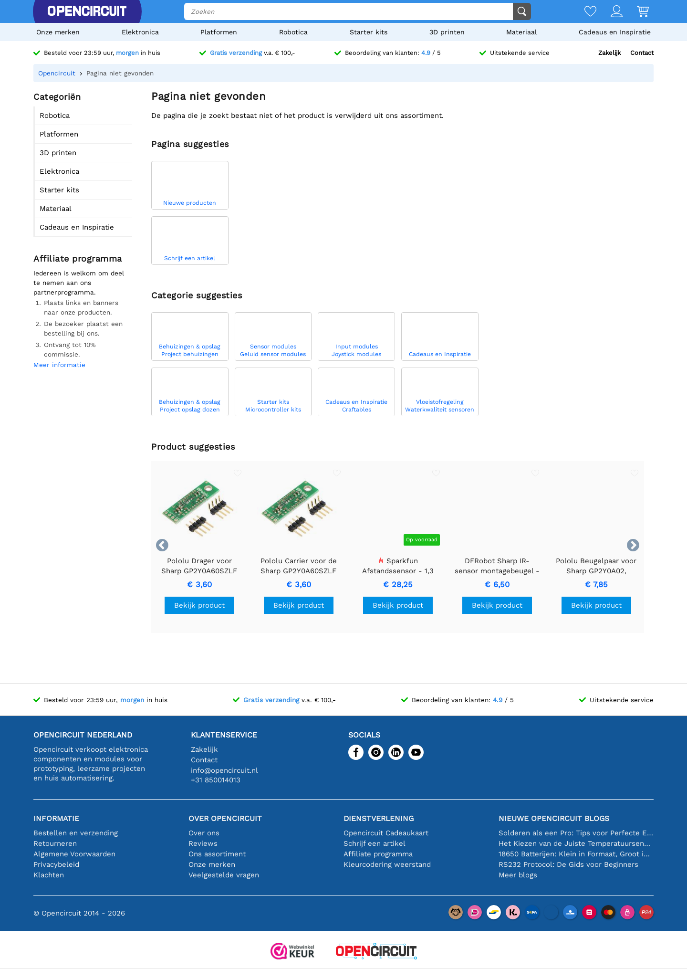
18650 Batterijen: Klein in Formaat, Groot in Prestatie (576, 854)
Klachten (48, 875)
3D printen (447, 32)
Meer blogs (518, 875)
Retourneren (55, 843)
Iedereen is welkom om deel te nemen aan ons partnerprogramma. (78, 282)
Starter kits (368, 32)
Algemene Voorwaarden (74, 854)
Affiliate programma (378, 854)
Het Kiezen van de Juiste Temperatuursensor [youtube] (576, 843)
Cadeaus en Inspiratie (615, 32)
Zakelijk (609, 52)
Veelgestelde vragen (223, 875)
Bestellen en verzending (75, 833)
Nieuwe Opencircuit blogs (554, 818)
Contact (642, 52)
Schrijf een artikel (375, 843)
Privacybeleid (56, 864)
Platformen (218, 32)
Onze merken (58, 32)
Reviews (203, 843)
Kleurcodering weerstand (387, 864)
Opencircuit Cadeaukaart (386, 833)
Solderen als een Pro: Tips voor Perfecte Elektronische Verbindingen (576, 833)
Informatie (56, 818)
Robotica (293, 32)
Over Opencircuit (225, 818)
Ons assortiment (217, 854)
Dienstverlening (379, 818)
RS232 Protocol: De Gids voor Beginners (568, 864)
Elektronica (140, 32)
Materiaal (521, 32)
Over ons (203, 833)
